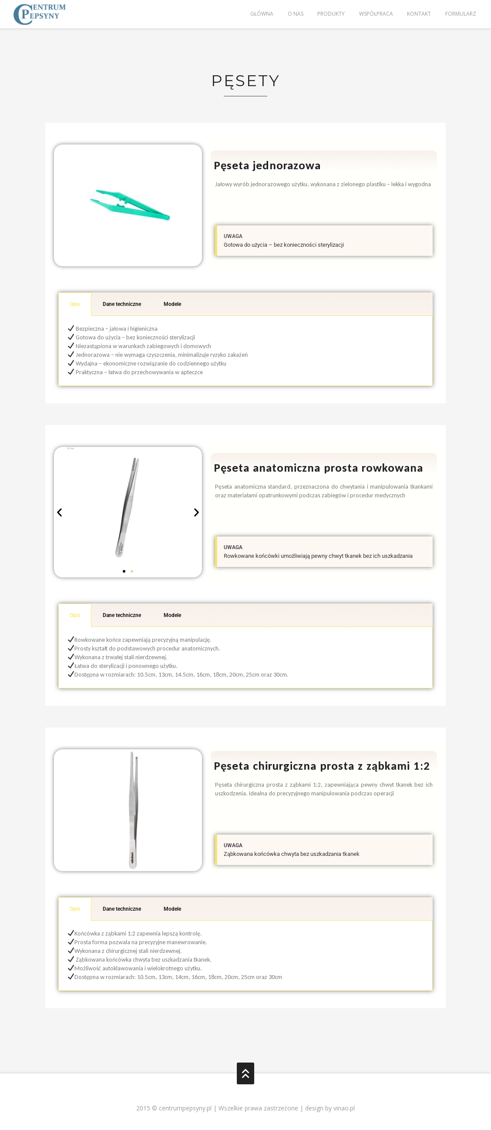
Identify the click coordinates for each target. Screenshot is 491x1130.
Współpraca (375, 14)
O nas (294, 14)
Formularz (460, 14)
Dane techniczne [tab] (122, 304)
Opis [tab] (75, 304)
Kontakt (418, 14)
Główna (260, 14)
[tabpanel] (245, 351)
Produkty (330, 14)
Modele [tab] (172, 304)
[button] (59, 512)
